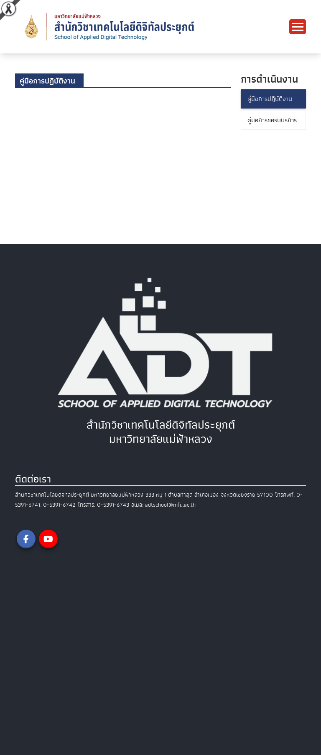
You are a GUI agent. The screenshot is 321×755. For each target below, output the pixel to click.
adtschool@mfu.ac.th (170, 504)
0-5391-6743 (113, 504)
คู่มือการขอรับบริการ (272, 120)
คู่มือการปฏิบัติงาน (269, 99)
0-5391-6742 (59, 504)
